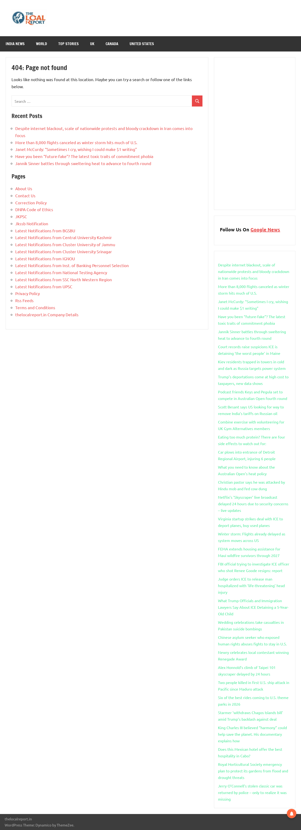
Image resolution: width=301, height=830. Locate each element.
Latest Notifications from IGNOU (45, 258)
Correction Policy (31, 202)
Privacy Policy (27, 293)
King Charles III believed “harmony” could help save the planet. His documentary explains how (252, 734)
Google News (265, 229)
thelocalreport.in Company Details (47, 314)
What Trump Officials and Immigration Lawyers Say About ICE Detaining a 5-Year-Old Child (253, 607)
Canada (112, 43)
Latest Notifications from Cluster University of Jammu (65, 244)
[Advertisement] (254, 133)
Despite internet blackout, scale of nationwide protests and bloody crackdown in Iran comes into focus (253, 271)
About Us (23, 188)
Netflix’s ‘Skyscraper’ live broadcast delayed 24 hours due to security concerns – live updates (253, 504)
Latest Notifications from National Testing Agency (61, 272)
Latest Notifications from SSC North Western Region (63, 279)
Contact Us (25, 195)
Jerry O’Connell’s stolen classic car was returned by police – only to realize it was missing (252, 792)
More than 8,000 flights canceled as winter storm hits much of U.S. (76, 142)
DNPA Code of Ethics (34, 209)
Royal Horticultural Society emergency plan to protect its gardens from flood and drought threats (253, 771)
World (41, 43)
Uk (92, 43)
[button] (291, 813)
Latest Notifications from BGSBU (45, 230)
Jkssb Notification (31, 223)
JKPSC (21, 216)
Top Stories (68, 43)
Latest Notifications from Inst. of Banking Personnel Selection (72, 265)
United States (142, 43)
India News (15, 43)
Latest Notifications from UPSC (43, 286)
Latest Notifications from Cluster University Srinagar (63, 251)
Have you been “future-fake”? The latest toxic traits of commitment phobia (84, 156)
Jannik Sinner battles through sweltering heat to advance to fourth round (83, 163)
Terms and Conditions (35, 307)
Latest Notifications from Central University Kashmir (63, 237)
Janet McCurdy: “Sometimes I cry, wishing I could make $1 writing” (76, 149)
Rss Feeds (24, 300)
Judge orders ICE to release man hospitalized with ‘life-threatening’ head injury (251, 585)
